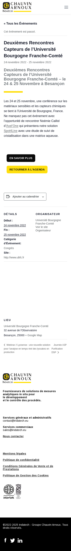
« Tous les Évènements (20, 23)
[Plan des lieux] (35, 289)
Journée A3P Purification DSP (59, 349)
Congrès (9, 248)
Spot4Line (10, 130)
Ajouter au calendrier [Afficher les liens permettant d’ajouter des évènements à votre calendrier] (25, 196)
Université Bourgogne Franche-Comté (26, 326)
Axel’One (12, 125)
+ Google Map (33, 335)
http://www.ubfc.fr (14, 257)
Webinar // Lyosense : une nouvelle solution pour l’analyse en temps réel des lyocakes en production (27, 349)
